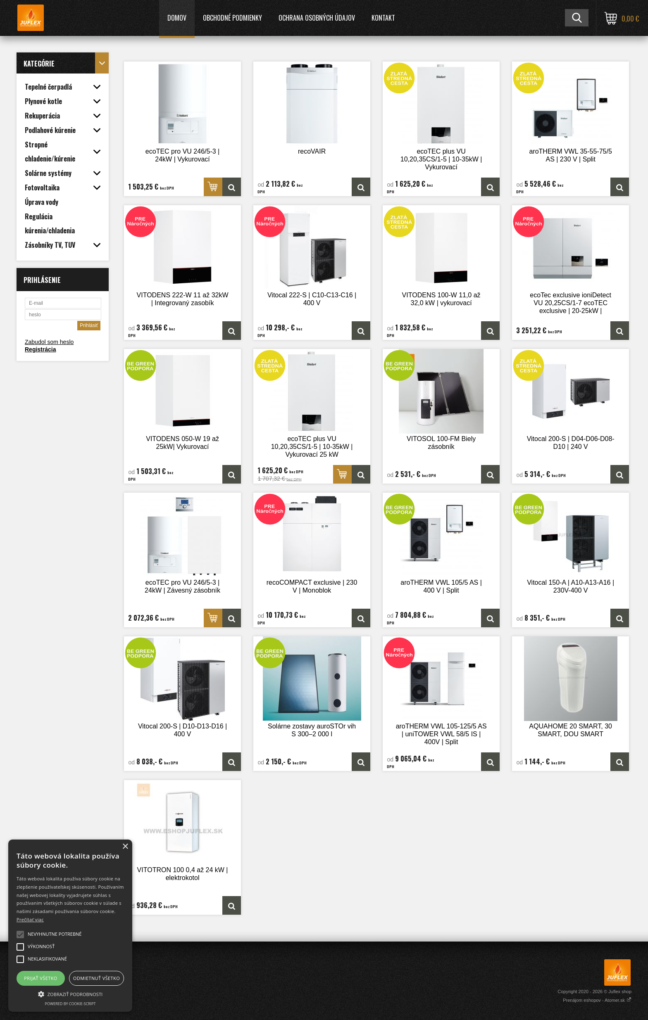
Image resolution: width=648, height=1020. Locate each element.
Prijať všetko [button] (40, 978)
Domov (176, 18)
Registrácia (40, 349)
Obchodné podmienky (232, 18)
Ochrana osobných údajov (317, 18)
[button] (70, 993)
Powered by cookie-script (70, 1003)
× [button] (125, 847)
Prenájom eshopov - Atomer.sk (597, 1000)
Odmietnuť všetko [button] (96, 978)
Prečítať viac (30, 919)
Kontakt (383, 18)
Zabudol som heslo (49, 342)
